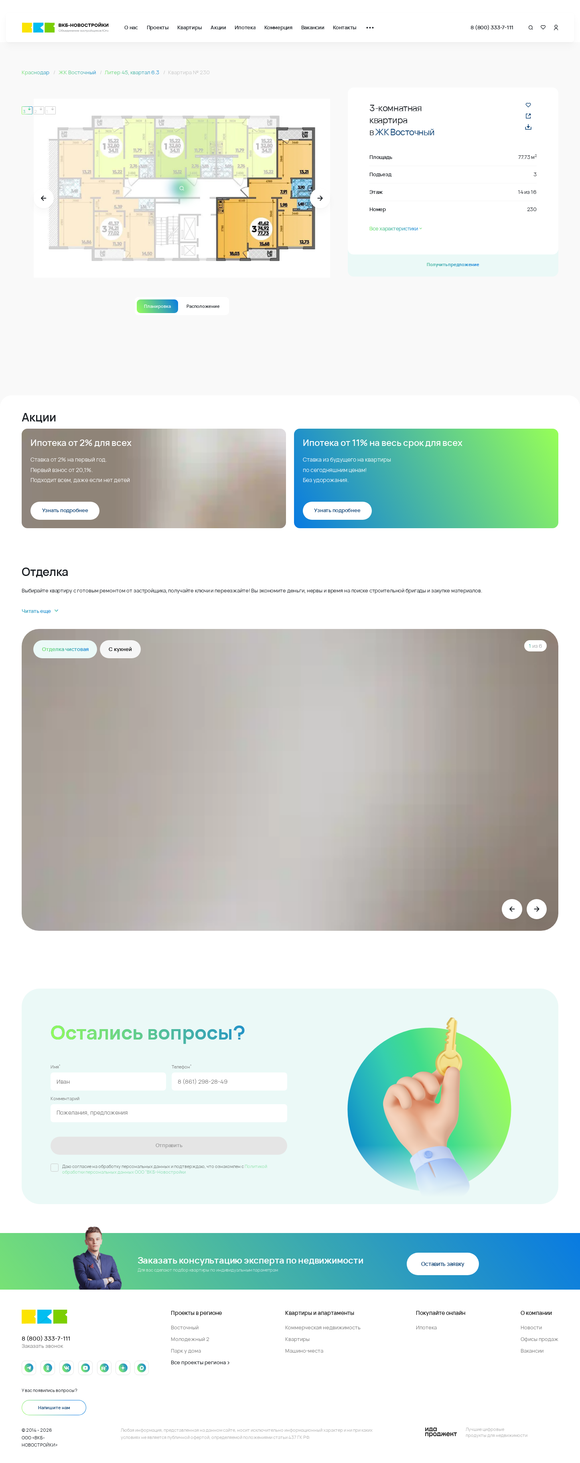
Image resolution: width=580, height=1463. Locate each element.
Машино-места (304, 1350)
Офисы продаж (539, 1339)
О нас (131, 27)
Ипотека (245, 27)
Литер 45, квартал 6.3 (132, 72)
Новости (531, 1327)
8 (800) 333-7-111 (491, 27)
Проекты (158, 27)
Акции (218, 27)
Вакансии (312, 27)
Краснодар (36, 72)
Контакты (345, 27)
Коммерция (278, 27)
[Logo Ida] (476, 1432)
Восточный (185, 1327)
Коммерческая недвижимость (323, 1327)
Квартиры (189, 27)
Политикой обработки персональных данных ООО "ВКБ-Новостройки (164, 1169)
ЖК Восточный (78, 72)
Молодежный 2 (190, 1339)
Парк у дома (186, 1350)
